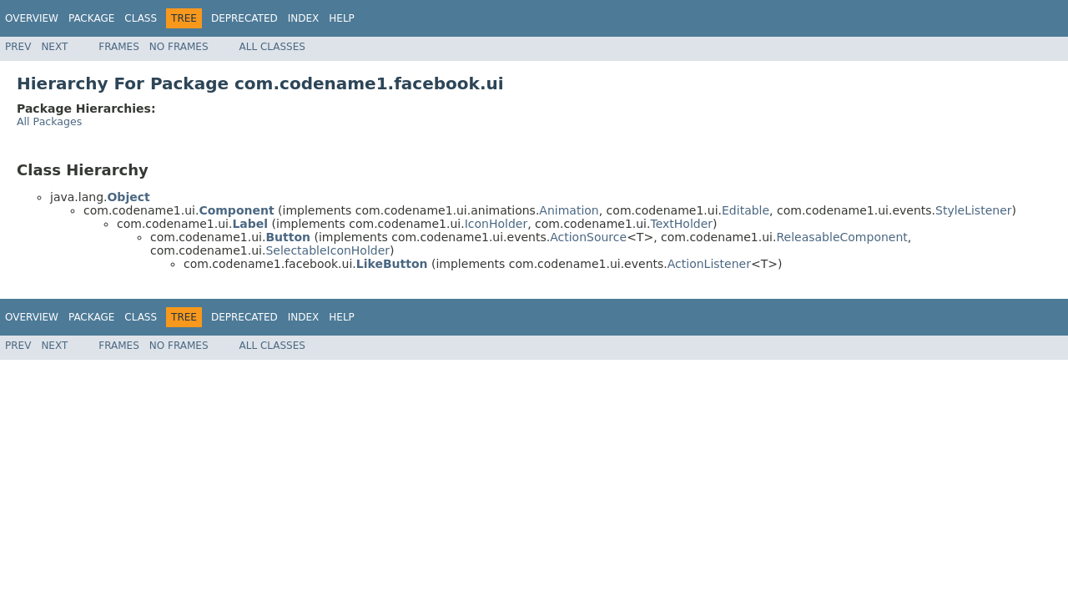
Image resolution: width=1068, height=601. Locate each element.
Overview (31, 18)
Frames (118, 47)
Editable (745, 210)
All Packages (49, 121)
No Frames (179, 47)
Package (91, 18)
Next (54, 47)
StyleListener (973, 210)
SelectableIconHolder (327, 250)
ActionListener (709, 263)
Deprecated (244, 18)
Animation (568, 210)
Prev (18, 47)
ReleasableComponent (841, 237)
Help (342, 18)
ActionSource (588, 237)
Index (304, 18)
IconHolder (496, 223)
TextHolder (681, 223)
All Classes (272, 47)
